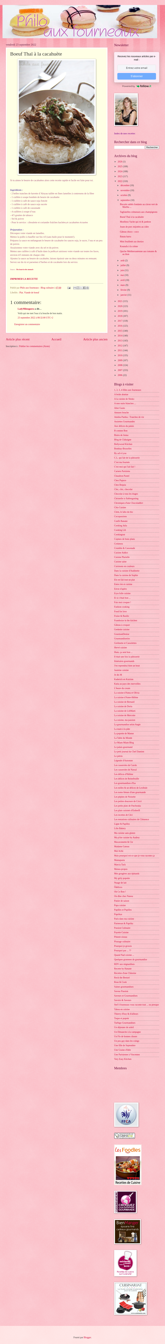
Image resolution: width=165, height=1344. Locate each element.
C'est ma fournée (122, 462)
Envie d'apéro (120, 589)
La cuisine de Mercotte (124, 715)
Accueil (56, 339)
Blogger (87, 1337)
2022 (120, 181)
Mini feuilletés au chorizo (132, 241)
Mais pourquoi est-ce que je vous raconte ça (134, 855)
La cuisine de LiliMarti (125, 711)
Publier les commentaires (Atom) (34, 346)
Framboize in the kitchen (125, 620)
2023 (120, 176)
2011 (120, 350)
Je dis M (118, 675)
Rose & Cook (120, 982)
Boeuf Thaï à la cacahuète (132, 217)
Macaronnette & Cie (123, 842)
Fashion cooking (122, 607)
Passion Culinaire (122, 928)
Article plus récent (18, 339)
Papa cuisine (120, 905)
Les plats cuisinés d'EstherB (127, 810)
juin (122, 270)
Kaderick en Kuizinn (123, 679)
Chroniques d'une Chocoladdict (128, 503)
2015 (120, 331)
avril (122, 280)
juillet (123, 265)
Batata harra (125, 236)
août (122, 260)
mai (122, 275)
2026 (120, 161)
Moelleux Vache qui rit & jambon (135, 222)
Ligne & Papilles (122, 824)
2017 (120, 321)
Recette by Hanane (123, 968)
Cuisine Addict (121, 552)
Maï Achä (118, 851)
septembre (125, 200)
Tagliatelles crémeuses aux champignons (138, 212)
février (123, 290)
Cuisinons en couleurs (124, 566)
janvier (124, 295)
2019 (120, 311)
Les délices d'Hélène (123, 774)
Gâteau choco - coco (129, 232)
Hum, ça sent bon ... (123, 652)
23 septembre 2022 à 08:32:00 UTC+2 (35, 317)
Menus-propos (121, 869)
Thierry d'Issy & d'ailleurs (126, 1014)
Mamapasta (119, 860)
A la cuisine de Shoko (124, 399)
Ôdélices (118, 887)
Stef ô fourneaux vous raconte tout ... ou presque (136, 1004)
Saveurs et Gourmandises (126, 995)
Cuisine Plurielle (122, 557)
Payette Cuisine (121, 932)
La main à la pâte (122, 729)
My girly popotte (122, 878)
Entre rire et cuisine (123, 584)
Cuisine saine (120, 561)
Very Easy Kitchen (122, 1059)
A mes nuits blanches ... (125, 403)
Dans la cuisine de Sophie (126, 575)
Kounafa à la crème (129, 246)
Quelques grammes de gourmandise (130, 959)
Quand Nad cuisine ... (124, 955)
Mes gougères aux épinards (126, 873)
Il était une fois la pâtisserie (127, 656)
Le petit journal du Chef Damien (129, 751)
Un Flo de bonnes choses (125, 1036)
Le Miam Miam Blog (124, 742)
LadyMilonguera (26, 309)
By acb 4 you (120, 453)
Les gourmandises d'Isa (125, 783)
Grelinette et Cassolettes (125, 643)
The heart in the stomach (24, 269)
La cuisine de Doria (123, 706)
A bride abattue (121, 394)
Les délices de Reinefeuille (126, 778)
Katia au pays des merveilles (127, 684)
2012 (120, 345)
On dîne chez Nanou (123, 896)
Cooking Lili (120, 530)
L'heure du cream (122, 688)
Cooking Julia (120, 525)
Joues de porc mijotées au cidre (134, 227)
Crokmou (118, 543)
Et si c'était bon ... (122, 598)
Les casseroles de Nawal (125, 769)
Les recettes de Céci (123, 815)
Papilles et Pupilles (123, 910)
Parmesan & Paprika (123, 923)
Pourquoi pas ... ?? (122, 950)
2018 (120, 316)
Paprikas (118, 914)
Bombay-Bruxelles (123, 448)
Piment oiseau (120, 937)
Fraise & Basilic (121, 616)
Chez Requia (120, 485)
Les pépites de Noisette (125, 797)
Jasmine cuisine (121, 670)
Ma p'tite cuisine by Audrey (127, 837)
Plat (21, 292)
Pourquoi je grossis (123, 946)
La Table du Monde (123, 738)
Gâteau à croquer (122, 625)
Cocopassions (120, 516)
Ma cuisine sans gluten (124, 833)
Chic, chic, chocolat (123, 489)
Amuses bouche (121, 412)
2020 (120, 306)
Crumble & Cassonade (124, 548)
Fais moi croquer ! (122, 602)
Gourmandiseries (122, 638)
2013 (120, 340)
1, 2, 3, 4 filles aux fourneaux (127, 390)
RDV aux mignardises (124, 964)
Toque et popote (121, 1018)
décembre (125, 185)
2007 (120, 370)
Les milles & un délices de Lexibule (130, 788)
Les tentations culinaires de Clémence (131, 819)
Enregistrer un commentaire (27, 324)
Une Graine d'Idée (122, 1050)
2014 (120, 335)
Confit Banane (121, 521)
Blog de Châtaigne (122, 439)
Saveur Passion (121, 991)
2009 (120, 360)
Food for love (120, 611)
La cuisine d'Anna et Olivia (126, 693)
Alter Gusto (119, 408)
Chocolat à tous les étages (126, 494)
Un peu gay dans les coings (126, 1041)
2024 (120, 171)
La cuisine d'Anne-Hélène (126, 697)
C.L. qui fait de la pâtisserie (127, 458)
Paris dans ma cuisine (124, 919)
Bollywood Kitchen (123, 444)
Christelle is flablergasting (126, 498)
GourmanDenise (121, 634)
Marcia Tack (120, 864)
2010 (120, 355)
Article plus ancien (95, 339)
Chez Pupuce (120, 480)
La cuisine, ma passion (124, 720)
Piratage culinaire (122, 941)
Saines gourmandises (124, 987)
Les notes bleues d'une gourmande (130, 792)
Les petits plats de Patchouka (127, 806)
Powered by (136, 86)
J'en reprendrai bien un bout (127, 665)
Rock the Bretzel (122, 977)
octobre (124, 195)
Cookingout (119, 534)
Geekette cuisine (122, 629)
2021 (120, 301)
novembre (125, 190)
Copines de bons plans (124, 539)
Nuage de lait (120, 882)
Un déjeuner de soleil (124, 1027)
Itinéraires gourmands (124, 661)
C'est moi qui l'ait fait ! (124, 467)
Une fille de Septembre (125, 1045)
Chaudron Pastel (121, 476)
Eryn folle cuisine (122, 593)
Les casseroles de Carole (125, 765)
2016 (120, 326)
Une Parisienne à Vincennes (127, 1054)
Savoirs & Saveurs (122, 1000)
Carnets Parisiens (122, 471)
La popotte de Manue (124, 733)
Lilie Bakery (120, 828)
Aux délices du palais (124, 426)
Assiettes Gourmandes (124, 421)
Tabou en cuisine (122, 1009)
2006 (120, 375)
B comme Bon (121, 430)
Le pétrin (118, 756)
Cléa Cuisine (120, 507)
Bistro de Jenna (121, 435)
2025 (120, 166)
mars (123, 285)
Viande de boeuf (31, 292)
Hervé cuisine (120, 647)
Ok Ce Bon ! (120, 891)
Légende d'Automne (123, 760)
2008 (120, 365)
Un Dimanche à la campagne (127, 1032)
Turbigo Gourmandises (124, 1023)
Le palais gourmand (123, 747)
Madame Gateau (121, 846)
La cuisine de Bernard (124, 702)
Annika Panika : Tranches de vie (129, 417)
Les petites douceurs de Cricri (128, 801)
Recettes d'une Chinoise (125, 973)
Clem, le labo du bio (123, 512)
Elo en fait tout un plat (124, 580)
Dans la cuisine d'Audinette (127, 571)
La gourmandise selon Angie (127, 724)
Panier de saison (121, 901)
